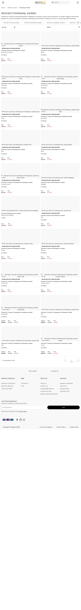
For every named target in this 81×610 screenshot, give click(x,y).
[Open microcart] (78, 2)
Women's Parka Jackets (11, 23)
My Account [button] (33, 599)
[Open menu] (3, 2)
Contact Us (54, 599)
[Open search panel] (61, 2)
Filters (49, 27)
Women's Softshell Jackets (33, 23)
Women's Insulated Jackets (56, 23)
